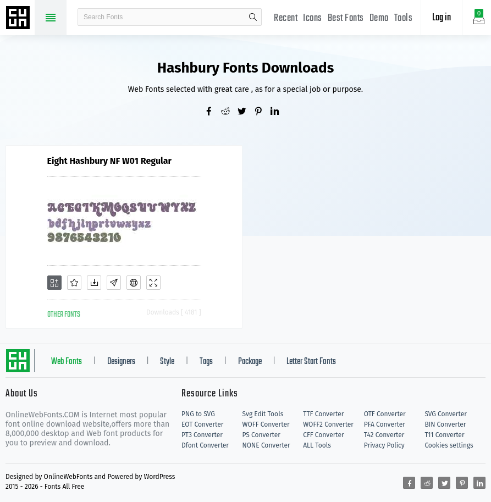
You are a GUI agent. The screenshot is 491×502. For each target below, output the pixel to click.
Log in (441, 18)
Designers (121, 362)
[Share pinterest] (262, 112)
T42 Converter (384, 435)
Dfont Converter (205, 445)
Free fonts (19, 18)
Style (167, 362)
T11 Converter (444, 435)
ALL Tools (317, 445)
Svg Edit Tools (263, 414)
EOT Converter (202, 424)
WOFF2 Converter (328, 424)
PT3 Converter (202, 435)
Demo (379, 18)
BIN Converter (445, 424)
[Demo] (153, 282)
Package (250, 362)
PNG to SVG (198, 414)
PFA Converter (384, 424)
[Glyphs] (114, 282)
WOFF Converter (266, 424)
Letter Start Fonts (311, 362)
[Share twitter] (246, 112)
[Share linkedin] (279, 112)
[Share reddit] (229, 112)
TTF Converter (323, 414)
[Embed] (133, 282)
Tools (403, 18)
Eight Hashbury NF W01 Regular (109, 161)
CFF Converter (323, 435)
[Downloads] (94, 282)
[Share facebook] (213, 112)
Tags (206, 362)
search (253, 17)
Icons (312, 18)
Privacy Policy (384, 445)
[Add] (54, 282)
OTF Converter (385, 414)
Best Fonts (346, 18)
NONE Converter (266, 445)
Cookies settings (448, 445)
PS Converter (261, 435)
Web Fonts (66, 362)
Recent (285, 18)
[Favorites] (74, 282)
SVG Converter (445, 414)
